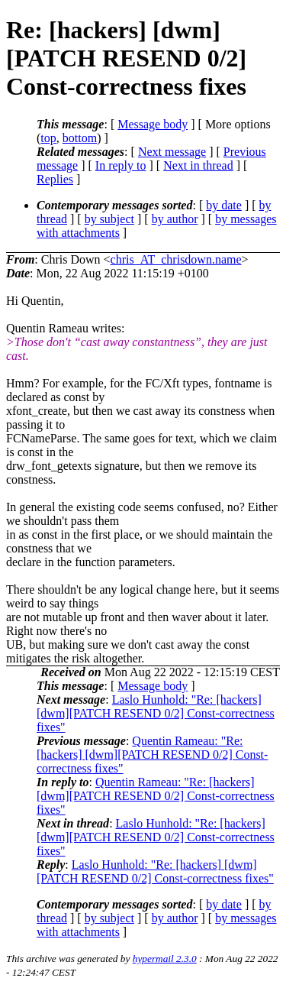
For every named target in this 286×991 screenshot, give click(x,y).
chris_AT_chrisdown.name (176, 259)
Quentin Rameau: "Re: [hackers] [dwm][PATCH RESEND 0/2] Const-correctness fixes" (152, 754)
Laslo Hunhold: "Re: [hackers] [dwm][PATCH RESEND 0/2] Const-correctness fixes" (156, 713)
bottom (80, 137)
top (48, 137)
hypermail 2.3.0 (165, 958)
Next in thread (198, 165)
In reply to (120, 165)
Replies (55, 179)
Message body (152, 124)
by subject (109, 218)
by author (175, 218)
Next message (172, 151)
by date (224, 205)
